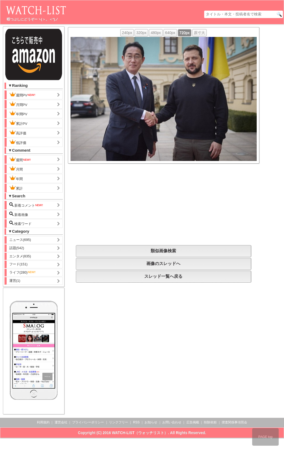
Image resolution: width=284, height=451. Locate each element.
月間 (16, 168)
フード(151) (18, 264)
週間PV (22, 94)
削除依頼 (210, 422)
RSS (136, 422)
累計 (16, 187)
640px (170, 33)
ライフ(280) (22, 272)
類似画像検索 (163, 251)
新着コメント (26, 204)
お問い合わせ (171, 422)
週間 (20, 159)
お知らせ (151, 422)
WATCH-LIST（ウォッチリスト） (140, 433)
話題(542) (16, 248)
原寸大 (199, 33)
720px (185, 33)
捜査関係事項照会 (234, 422)
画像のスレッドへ (163, 263)
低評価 (17, 142)
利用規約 (43, 422)
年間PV (18, 113)
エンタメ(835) (20, 256)
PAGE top (265, 437)
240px (127, 33)
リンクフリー (118, 422)
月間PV (18, 104)
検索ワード (20, 223)
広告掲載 (192, 422)
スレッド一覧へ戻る (163, 276)
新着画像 (18, 214)
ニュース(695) (20, 240)
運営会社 (61, 422)
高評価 (17, 132)
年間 (16, 178)
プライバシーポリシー (88, 422)
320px (141, 33)
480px (156, 33)
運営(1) (14, 281)
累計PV (18, 123)
